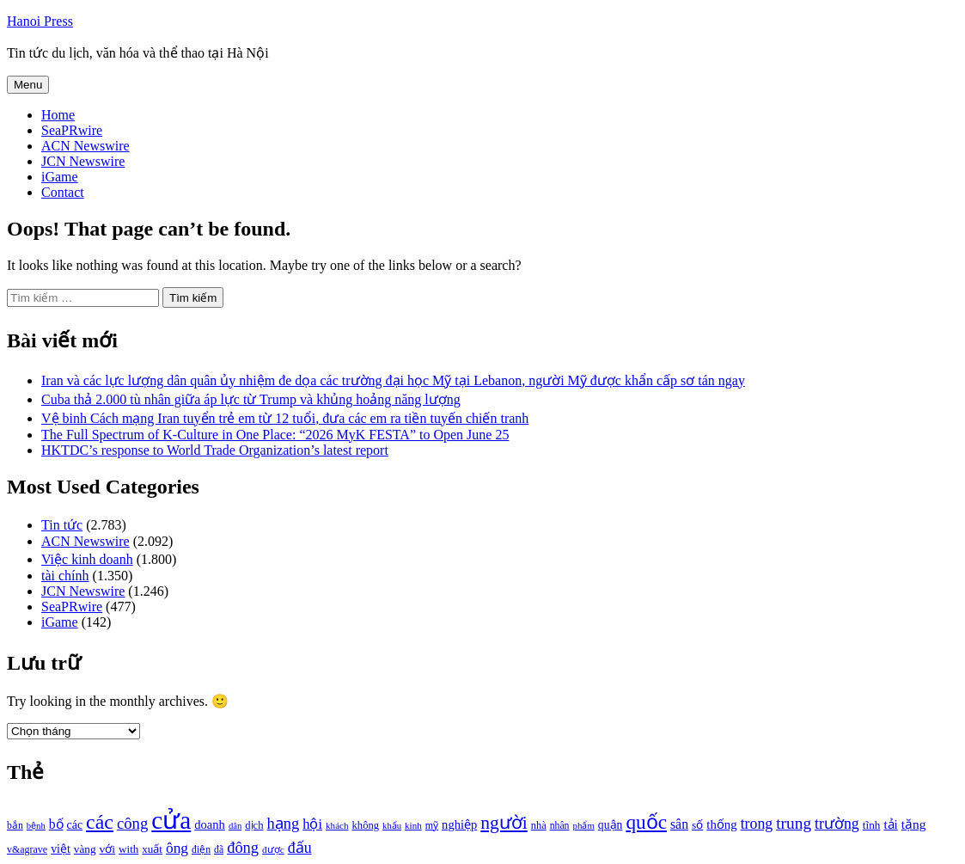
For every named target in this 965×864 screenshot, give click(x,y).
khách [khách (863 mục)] (337, 825)
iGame (59, 176)
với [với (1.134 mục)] (107, 849)
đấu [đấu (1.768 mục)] (300, 847)
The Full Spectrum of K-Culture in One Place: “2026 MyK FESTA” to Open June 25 (275, 434)
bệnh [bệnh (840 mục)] (36, 825)
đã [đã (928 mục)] (218, 849)
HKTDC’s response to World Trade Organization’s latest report (214, 450)
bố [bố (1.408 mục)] (56, 824)
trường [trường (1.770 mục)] (837, 823)
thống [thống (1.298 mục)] (721, 824)
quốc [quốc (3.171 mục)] (646, 822)
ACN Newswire (85, 145)
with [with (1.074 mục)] (128, 849)
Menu (28, 84)
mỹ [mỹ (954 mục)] (431, 825)
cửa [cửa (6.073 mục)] (171, 820)
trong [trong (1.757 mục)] (757, 823)
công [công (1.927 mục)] (132, 823)
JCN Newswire (83, 161)
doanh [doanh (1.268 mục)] (209, 824)
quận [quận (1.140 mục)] (610, 824)
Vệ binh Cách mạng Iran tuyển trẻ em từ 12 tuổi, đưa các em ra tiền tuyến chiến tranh (284, 418)
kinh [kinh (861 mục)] (413, 825)
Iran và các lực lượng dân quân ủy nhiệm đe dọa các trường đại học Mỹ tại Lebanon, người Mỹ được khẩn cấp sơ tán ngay (393, 380)
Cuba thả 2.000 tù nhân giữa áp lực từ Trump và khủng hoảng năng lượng (251, 399)
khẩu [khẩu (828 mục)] (391, 825)
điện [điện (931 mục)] (201, 849)
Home (58, 114)
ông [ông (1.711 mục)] (177, 848)
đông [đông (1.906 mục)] (243, 847)
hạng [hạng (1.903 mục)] (282, 823)
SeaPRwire (71, 130)
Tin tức (61, 525)
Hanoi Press (40, 21)
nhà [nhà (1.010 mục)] (539, 825)
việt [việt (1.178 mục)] (60, 849)
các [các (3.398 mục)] (99, 822)
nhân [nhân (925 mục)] (560, 825)
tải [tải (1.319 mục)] (890, 824)
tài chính (65, 575)
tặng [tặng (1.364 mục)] (913, 824)
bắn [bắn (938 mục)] (15, 825)
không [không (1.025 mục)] (366, 825)
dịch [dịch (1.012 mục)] (254, 825)
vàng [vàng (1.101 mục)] (85, 849)
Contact (62, 192)
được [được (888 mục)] (273, 849)
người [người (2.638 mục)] (503, 822)
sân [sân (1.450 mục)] (679, 824)
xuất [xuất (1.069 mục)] (152, 849)
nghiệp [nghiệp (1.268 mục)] (459, 824)
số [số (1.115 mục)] (697, 824)
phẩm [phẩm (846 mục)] (584, 825)
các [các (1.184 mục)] (75, 824)
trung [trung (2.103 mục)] (793, 823)
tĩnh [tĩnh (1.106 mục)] (872, 824)
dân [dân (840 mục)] (235, 825)
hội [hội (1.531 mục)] (312, 824)
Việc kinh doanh (87, 559)
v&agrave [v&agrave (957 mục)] (27, 849)
